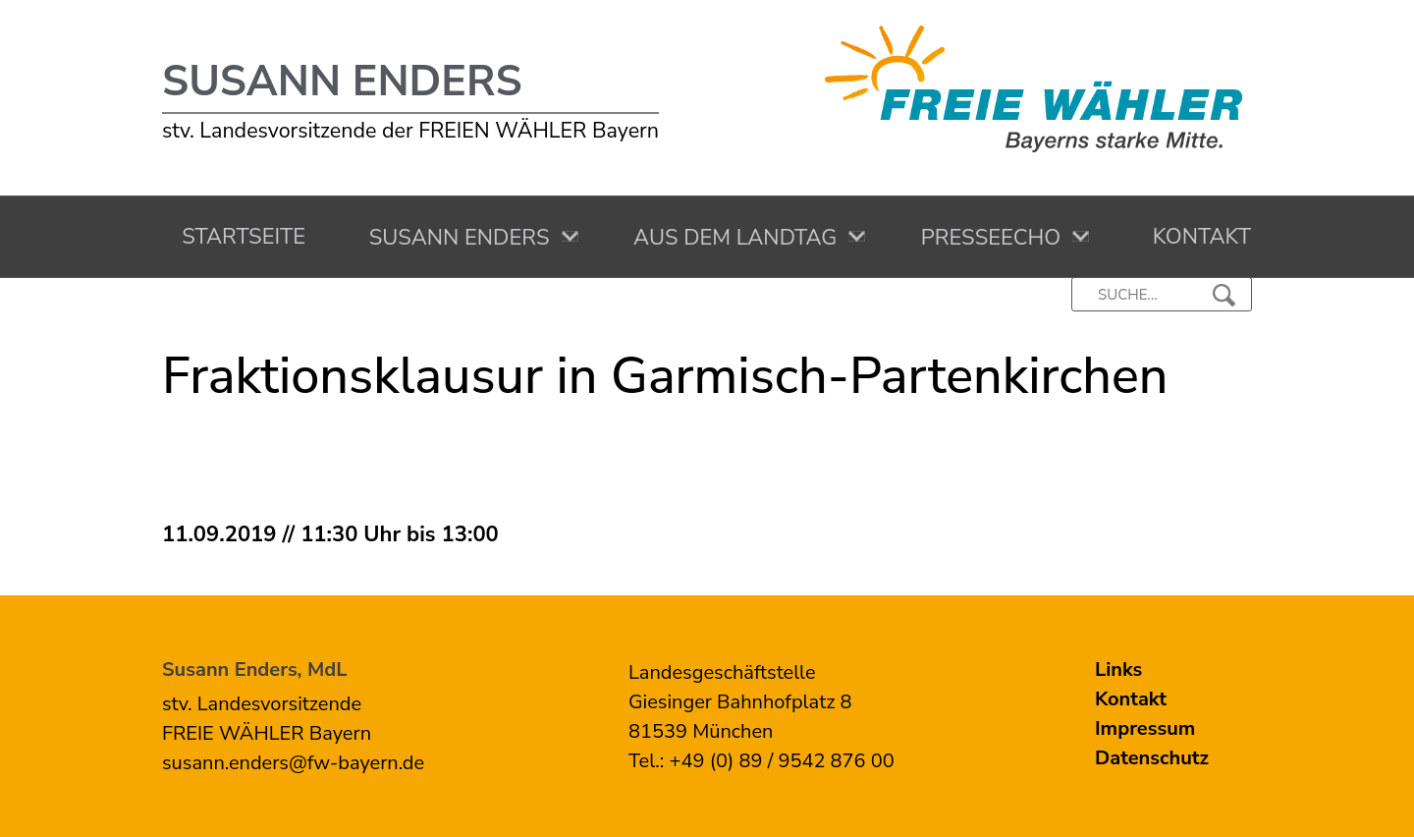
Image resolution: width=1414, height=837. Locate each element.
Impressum (1145, 728)
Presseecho (985, 237)
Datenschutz (1152, 758)
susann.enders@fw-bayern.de (293, 763)
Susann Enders (342, 81)
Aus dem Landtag (730, 237)
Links (1118, 669)
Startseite (238, 236)
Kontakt (1195, 236)
